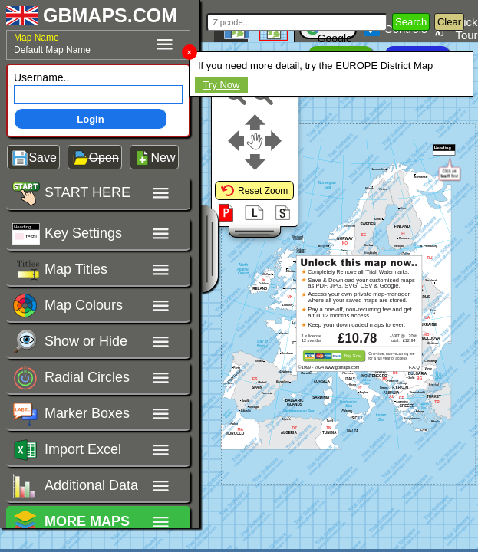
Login (90, 119)
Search (411, 22)
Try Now (221, 84)
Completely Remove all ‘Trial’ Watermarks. (358, 271)
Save (42, 157)
